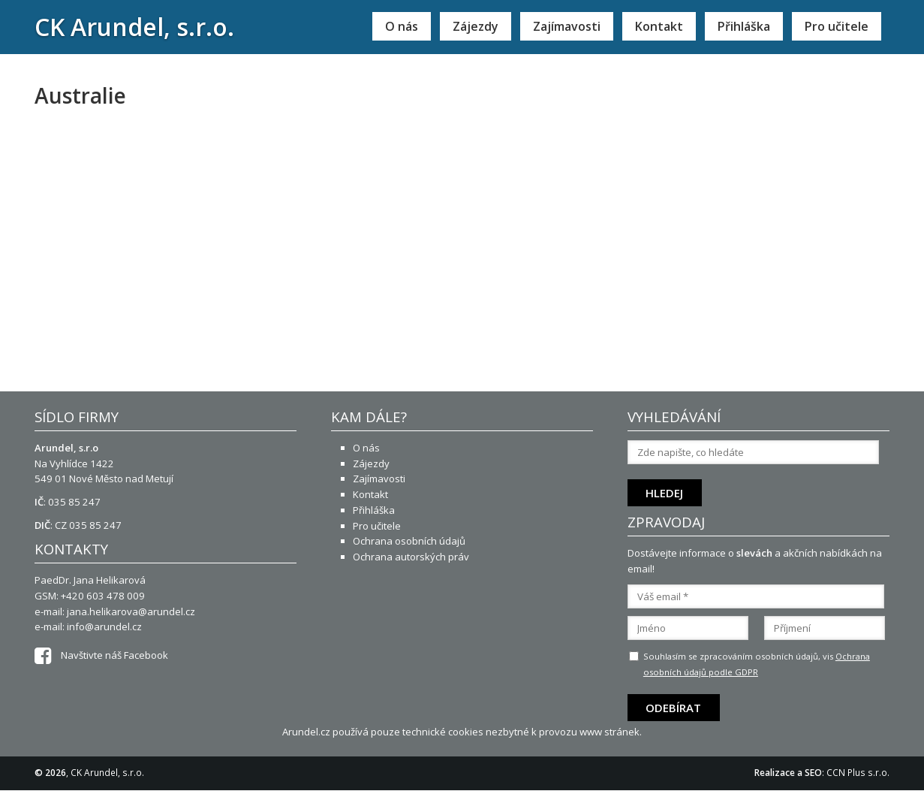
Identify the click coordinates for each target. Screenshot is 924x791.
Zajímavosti (566, 26)
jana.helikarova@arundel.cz (131, 611)
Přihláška (744, 26)
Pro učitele (836, 26)
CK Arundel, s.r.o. (134, 27)
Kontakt (659, 26)
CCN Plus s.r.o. (857, 772)
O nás (401, 26)
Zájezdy (475, 26)
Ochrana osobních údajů (409, 541)
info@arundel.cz (104, 626)
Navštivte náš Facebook (101, 655)
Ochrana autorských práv (411, 556)
